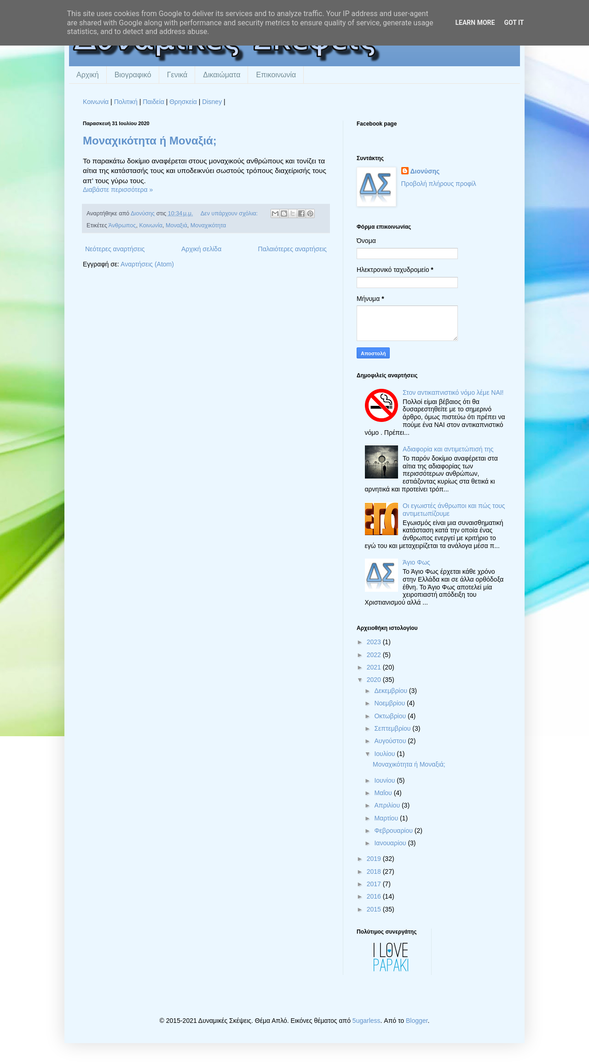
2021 (375, 667)
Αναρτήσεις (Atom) (147, 264)
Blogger (416, 1020)
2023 (375, 642)
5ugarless (366, 1020)
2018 (375, 871)
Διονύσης (425, 171)
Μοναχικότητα (208, 225)
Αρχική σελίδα (201, 249)
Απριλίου (388, 805)
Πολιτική (126, 101)
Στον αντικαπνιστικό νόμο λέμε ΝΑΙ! (453, 392)
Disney (212, 101)
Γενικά (177, 75)
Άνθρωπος (122, 225)
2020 (375, 679)
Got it (514, 22)
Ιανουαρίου (391, 843)
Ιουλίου (385, 753)
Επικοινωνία (276, 75)
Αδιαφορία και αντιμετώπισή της (448, 449)
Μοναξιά (176, 225)
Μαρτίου (387, 818)
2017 (375, 884)
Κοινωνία (96, 101)
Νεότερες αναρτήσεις (115, 249)
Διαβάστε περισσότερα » (118, 189)
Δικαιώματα (221, 75)
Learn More (475, 22)
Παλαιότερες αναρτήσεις (292, 249)
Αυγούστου (391, 741)
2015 (375, 909)
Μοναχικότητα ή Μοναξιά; (150, 140)
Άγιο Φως (416, 562)
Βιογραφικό (133, 75)
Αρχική (87, 75)
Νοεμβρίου (390, 703)
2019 (375, 858)
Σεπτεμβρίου (393, 728)
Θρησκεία (183, 101)
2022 (375, 654)
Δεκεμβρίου (391, 690)
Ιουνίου (385, 780)
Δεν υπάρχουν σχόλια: (230, 213)
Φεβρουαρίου (394, 830)
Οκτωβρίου (391, 716)
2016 (375, 896)
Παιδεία (153, 101)
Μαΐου (383, 792)
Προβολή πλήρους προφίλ (438, 183)
